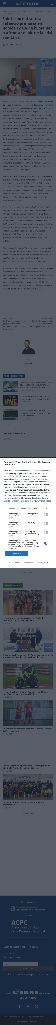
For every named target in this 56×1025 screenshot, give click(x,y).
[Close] (50, 462)
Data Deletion (13, 563)
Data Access (28, 563)
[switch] (46, 514)
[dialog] (28, 512)
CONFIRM (17, 553)
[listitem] (28, 508)
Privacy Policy (42, 563)
